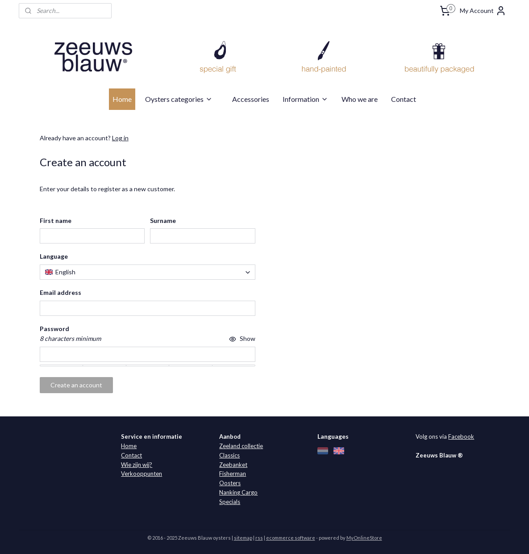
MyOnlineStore (364, 538)
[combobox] (147, 272)
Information (305, 99)
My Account (483, 10)
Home (122, 99)
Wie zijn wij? (136, 464)
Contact (403, 99)
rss (259, 538)
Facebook (461, 436)
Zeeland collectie (241, 445)
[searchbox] (147, 272)
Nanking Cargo (238, 492)
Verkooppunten (141, 473)
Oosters (230, 483)
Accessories (250, 99)
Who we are (360, 99)
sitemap (243, 538)
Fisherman (232, 473)
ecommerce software (290, 538)
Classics (229, 455)
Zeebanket (233, 464)
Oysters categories (178, 99)
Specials (229, 501)
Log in (120, 138)
